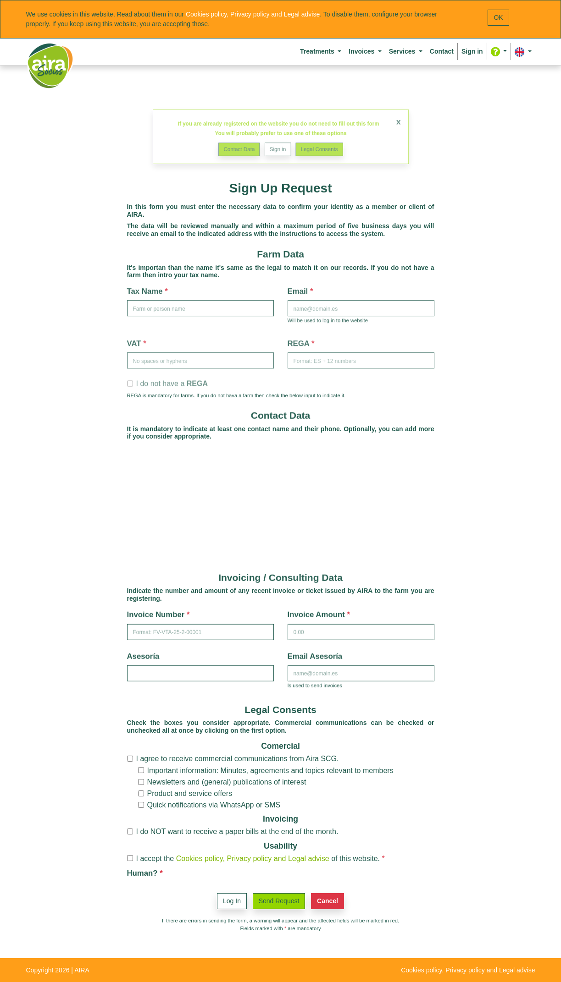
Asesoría (143, 655)
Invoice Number (157, 613)
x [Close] (377, 124)
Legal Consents (312, 146)
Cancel (327, 901)
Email (299, 289)
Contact (442, 51)
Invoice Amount (317, 613)
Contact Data (246, 146)
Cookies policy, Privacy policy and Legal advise (253, 14)
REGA (300, 341)
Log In (232, 901)
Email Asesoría (315, 655)
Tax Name (146, 289)
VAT (135, 341)
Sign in (277, 146)
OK (498, 17)
